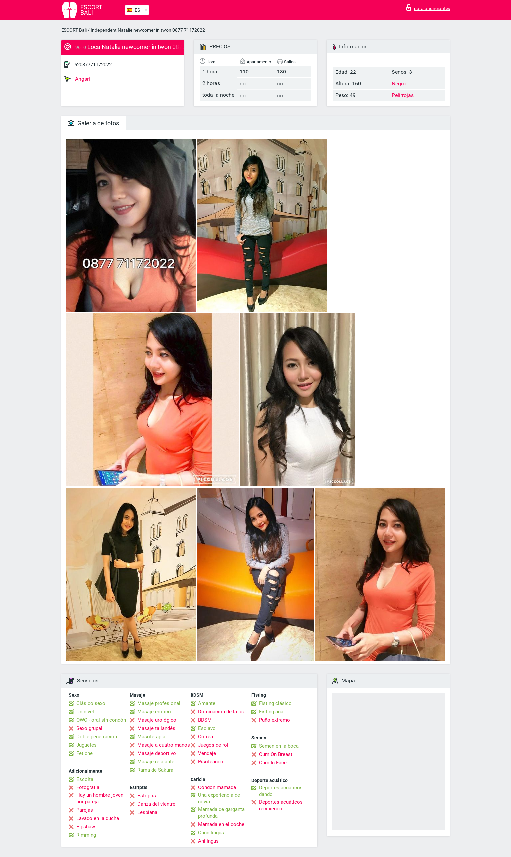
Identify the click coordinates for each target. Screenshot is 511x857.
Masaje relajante (155, 762)
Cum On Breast (275, 754)
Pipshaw (85, 827)
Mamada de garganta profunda (221, 812)
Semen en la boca (279, 746)
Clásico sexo (90, 703)
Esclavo (207, 728)
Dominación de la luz (221, 712)
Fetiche (84, 753)
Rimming (86, 835)
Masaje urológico (156, 720)
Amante (206, 703)
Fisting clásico (275, 703)
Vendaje (207, 753)
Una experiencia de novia (219, 798)
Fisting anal (272, 712)
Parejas (84, 810)
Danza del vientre (156, 804)
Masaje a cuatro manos (163, 745)
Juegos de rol (213, 745)
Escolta (84, 779)
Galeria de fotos (93, 123)
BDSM (205, 720)
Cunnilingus (211, 833)
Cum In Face (273, 763)
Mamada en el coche (221, 824)
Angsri (77, 79)
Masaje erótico (154, 712)
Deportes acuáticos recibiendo (281, 805)
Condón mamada (217, 787)
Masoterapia (151, 737)
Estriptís (146, 796)
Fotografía (87, 787)
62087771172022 (93, 65)
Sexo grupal (89, 728)
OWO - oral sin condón (101, 720)
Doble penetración (96, 737)
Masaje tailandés (156, 728)
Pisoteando (210, 762)
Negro (399, 83)
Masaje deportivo (156, 753)
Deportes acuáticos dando (281, 791)
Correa (205, 737)
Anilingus (208, 841)
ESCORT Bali (74, 30)
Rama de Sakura (155, 770)
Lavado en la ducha (97, 818)
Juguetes (86, 745)
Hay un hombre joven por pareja (99, 798)
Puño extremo (274, 720)
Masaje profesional (158, 703)
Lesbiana (147, 812)
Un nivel (85, 712)
